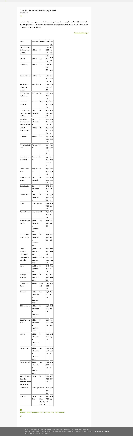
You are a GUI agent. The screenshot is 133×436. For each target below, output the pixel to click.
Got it (107, 431)
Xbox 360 (61, 412)
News (28, 412)
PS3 (49, 412)
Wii (56, 412)
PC (41, 412)
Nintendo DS (35, 412)
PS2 (45, 412)
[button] (21, 16)
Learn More (99, 431)
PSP (53, 412)
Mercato (22, 412)
